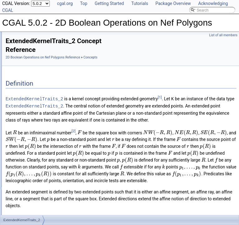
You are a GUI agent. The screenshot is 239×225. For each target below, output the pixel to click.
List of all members (223, 35)
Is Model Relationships (29, 112)
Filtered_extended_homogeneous (43, 85)
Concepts (23, 57)
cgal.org (65, 3)
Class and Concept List (30, 126)
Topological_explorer (33, 92)
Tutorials (139, 3)
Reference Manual (26, 50)
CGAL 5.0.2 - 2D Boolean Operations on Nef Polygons (51, 37)
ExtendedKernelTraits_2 (40, 64)
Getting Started (109, 3)
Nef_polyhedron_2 (31, 105)
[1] (104, 111)
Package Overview (173, 3)
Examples (19, 133)
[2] (151, 151)
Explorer (23, 99)
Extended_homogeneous (36, 78)
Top (83, 3)
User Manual (21, 44)
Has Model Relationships (31, 119)
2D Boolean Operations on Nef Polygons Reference (120, 57)
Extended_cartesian (32, 71)
